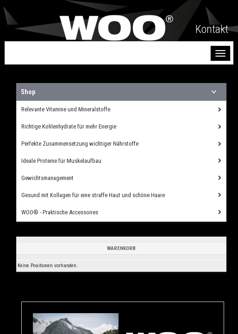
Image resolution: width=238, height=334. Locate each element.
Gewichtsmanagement (47, 177)
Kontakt (211, 29)
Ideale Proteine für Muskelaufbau (61, 160)
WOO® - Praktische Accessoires (59, 212)
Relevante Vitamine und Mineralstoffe (65, 109)
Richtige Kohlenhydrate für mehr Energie (68, 126)
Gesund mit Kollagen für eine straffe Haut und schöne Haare (93, 195)
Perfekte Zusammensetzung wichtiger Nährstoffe (79, 143)
